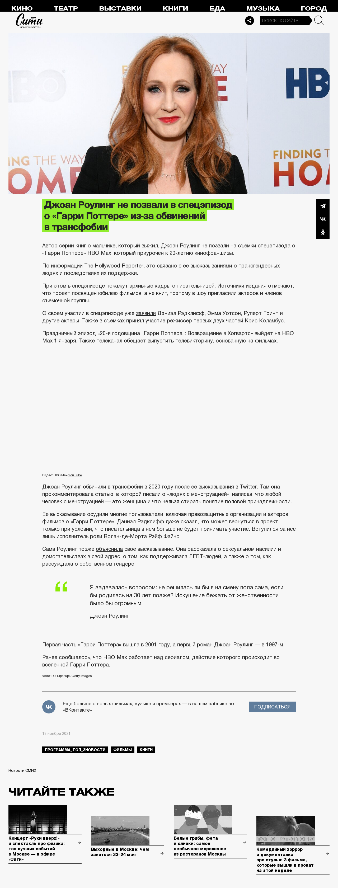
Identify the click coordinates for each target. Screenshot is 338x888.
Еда (217, 8)
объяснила (109, 549)
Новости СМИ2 (22, 770)
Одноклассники (323, 232)
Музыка (263, 8)
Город (314, 8)
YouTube (75, 475)
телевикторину (194, 341)
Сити (29, 20)
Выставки (120, 8)
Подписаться (272, 707)
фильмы (122, 750)
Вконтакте (323, 218)
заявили (146, 313)
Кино (21, 8)
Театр (66, 8)
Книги (175, 8)
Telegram (323, 205)
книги (146, 750)
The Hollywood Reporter (113, 266)
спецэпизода (274, 245)
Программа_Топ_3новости (75, 750)
